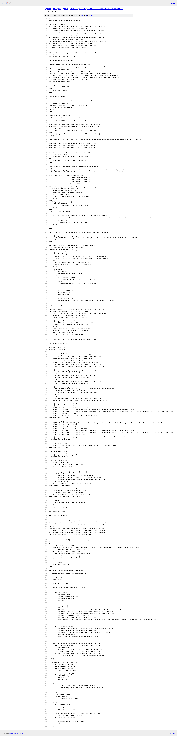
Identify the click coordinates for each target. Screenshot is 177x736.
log (86, 15)
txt (169, 733)
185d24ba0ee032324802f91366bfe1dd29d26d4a (105, 9)
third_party (57, 9)
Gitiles (11, 733)
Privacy (16, 733)
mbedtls (82, 9)
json (173, 733)
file (81, 15)
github (65, 9)
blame (91, 15)
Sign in (173, 3)
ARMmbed (74, 9)
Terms (21, 733)
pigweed (47, 9)
